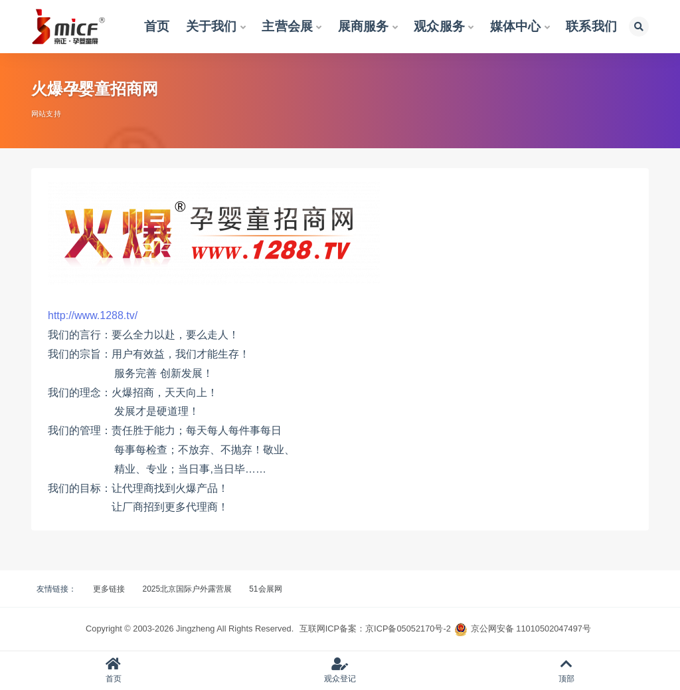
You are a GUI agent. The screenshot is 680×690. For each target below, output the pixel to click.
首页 (113, 670)
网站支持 (46, 114)
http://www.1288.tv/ (92, 315)
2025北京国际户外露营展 (187, 589)
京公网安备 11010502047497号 (531, 628)
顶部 (567, 670)
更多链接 (109, 589)
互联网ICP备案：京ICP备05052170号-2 (375, 628)
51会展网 (265, 589)
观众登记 (339, 670)
